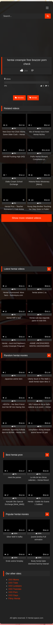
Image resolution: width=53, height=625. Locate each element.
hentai (33, 98)
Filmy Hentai (14, 598)
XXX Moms (13, 580)
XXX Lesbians (15, 586)
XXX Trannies (14, 589)
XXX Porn (13, 592)
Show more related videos (26, 218)
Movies (19, 98)
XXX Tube (13, 583)
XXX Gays (13, 595)
